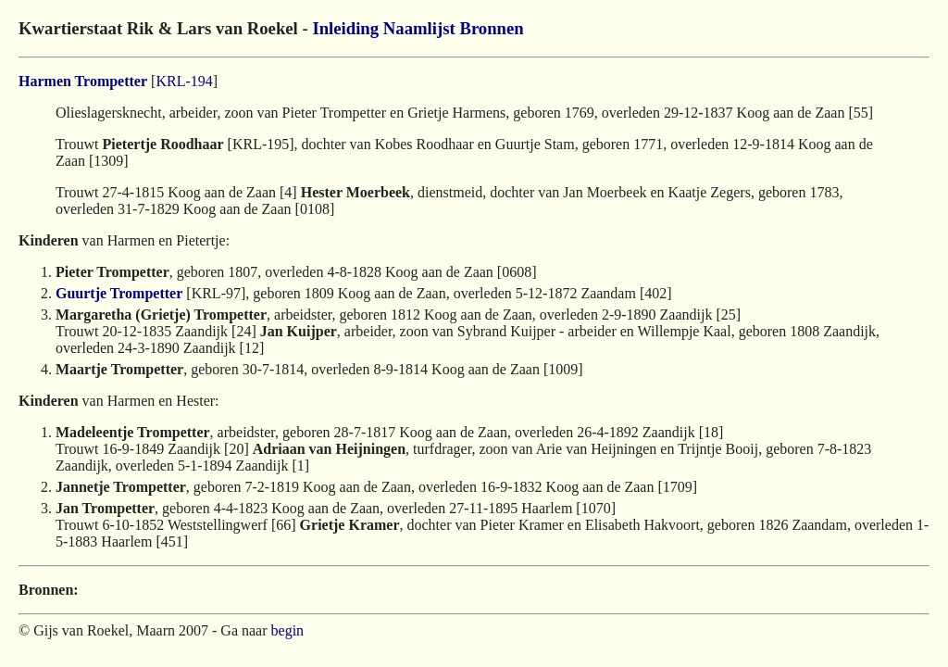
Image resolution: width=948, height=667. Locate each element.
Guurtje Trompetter (119, 293)
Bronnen (491, 28)
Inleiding (345, 28)
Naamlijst (419, 28)
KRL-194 (184, 81)
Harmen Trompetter (83, 81)
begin (288, 630)
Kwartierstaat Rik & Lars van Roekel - (165, 28)
